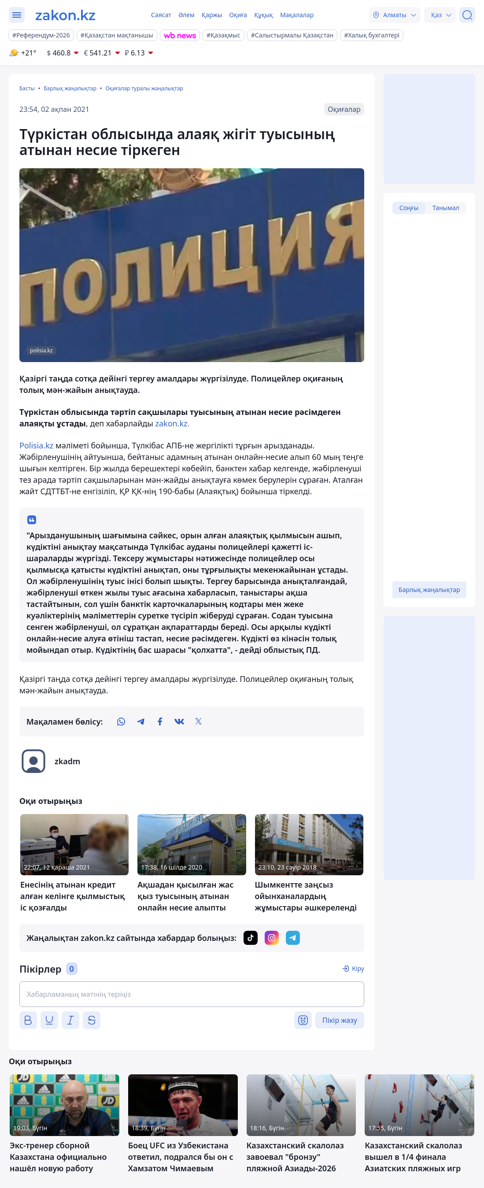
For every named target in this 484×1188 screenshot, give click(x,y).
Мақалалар (297, 15)
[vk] (179, 721)
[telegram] (140, 721)
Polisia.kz (36, 445)
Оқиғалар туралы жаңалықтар (144, 88)
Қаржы (212, 15)
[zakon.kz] (65, 15)
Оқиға (238, 15)
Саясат (161, 15)
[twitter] (199, 721)
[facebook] (160, 721)
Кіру (358, 968)
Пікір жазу (339, 1020)
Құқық (263, 15)
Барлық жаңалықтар (70, 88)
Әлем (186, 15)
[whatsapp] (121, 721)
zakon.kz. (172, 423)
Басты (27, 88)
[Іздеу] (467, 15)
